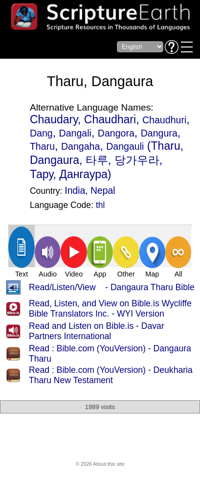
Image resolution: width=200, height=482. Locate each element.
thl (100, 205)
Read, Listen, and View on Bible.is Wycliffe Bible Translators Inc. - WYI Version (110, 308)
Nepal (102, 190)
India (75, 190)
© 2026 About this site (100, 464)
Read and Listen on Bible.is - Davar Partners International (96, 331)
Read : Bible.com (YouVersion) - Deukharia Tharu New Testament (111, 375)
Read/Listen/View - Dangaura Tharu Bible (112, 287)
